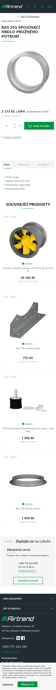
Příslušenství (33, 16)
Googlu (4, 673)
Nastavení (8, 684)
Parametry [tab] (23, 164)
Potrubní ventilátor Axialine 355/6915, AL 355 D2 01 (28, 270)
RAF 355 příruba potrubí (28, 508)
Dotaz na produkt (13, 137)
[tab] (7, 164)
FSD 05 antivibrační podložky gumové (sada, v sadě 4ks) (28, 430)
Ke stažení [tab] (43, 164)
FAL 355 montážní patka (28, 348)
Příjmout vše (27, 684)
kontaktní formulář (28, 580)
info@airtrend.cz (27, 570)
